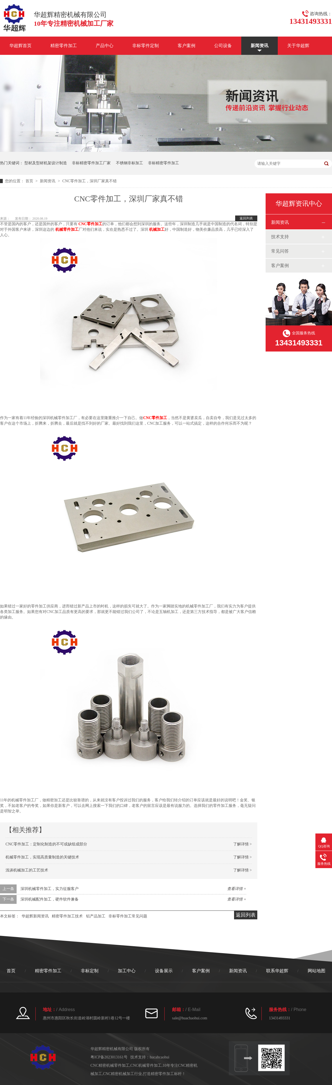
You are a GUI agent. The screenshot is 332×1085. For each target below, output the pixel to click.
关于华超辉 (298, 45)
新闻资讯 (259, 45)
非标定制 (89, 970)
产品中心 (104, 45)
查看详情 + (236, 889)
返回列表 (246, 218)
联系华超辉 (277, 970)
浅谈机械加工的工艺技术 (27, 870)
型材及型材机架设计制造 (45, 163)
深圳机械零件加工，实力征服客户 (49, 889)
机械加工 (157, 229)
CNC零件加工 (90, 224)
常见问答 (280, 251)
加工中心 (127, 970)
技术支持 (280, 236)
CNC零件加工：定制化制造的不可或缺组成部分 (46, 844)
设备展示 (164, 970)
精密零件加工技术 (67, 916)
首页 (29, 181)
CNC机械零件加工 (146, 1065)
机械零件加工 (67, 229)
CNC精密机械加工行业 (122, 1074)
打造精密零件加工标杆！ (164, 1074)
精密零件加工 (63, 45)
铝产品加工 (95, 916)
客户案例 (186, 45)
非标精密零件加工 (163, 163)
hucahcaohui (159, 1057)
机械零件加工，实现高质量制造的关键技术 (42, 857)
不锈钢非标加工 (129, 163)
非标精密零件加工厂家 (91, 163)
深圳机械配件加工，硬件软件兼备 (49, 899)
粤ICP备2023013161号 (109, 1057)
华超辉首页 (20, 45)
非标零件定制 (145, 45)
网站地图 (316, 970)
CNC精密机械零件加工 (109, 1065)
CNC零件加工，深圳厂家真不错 (89, 181)
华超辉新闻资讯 (35, 916)
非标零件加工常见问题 (127, 916)
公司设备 (223, 45)
